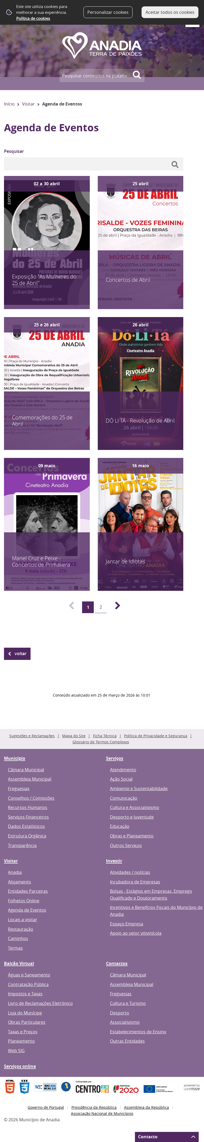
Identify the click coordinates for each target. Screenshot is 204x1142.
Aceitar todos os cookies (170, 12)
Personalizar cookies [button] (108, 12)
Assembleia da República (146, 1107)
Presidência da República (94, 1107)
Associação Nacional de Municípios (102, 1113)
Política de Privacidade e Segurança (155, 735)
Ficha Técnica (105, 735)
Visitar (28, 104)
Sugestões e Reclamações (32, 735)
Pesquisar (14, 151)
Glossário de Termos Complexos (101, 741)
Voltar (21, 653)
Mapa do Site (74, 735)
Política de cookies (33, 18)
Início (9, 104)
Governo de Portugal (46, 1107)
